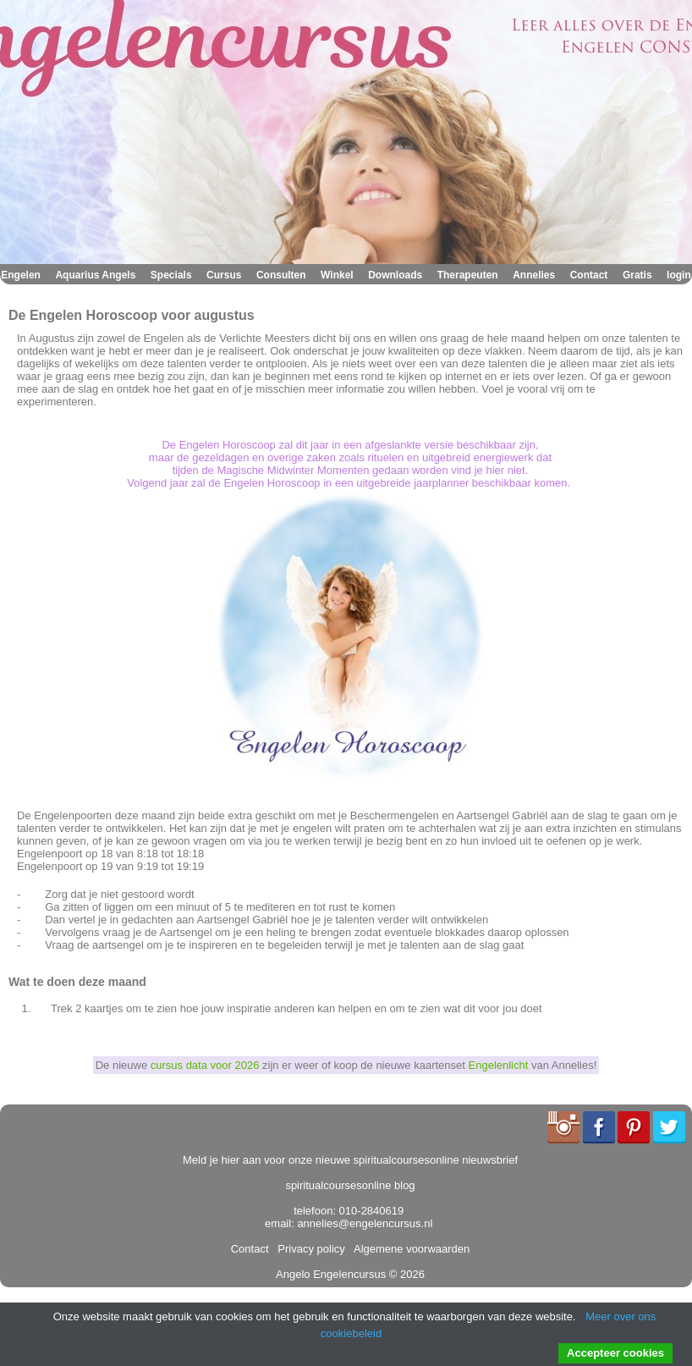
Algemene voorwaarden (409, 1248)
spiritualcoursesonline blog (350, 1185)
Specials (171, 275)
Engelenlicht (499, 1065)
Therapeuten (467, 275)
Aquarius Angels (95, 275)
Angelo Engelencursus (331, 1274)
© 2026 (405, 1274)
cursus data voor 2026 (205, 1065)
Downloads (395, 275)
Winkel (337, 275)
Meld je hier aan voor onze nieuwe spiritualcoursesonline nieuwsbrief (350, 1160)
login (679, 275)
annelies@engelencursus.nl (364, 1223)
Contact (589, 275)
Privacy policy (308, 1248)
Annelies (534, 275)
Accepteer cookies (615, 1353)
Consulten (281, 275)
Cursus (223, 275)
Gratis (637, 275)
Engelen (21, 275)
